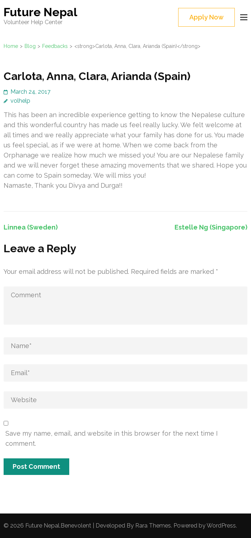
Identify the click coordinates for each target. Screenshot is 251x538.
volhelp (20, 100)
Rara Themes (153, 525)
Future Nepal (40, 12)
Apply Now (206, 17)
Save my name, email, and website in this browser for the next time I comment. (111, 438)
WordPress (221, 525)
